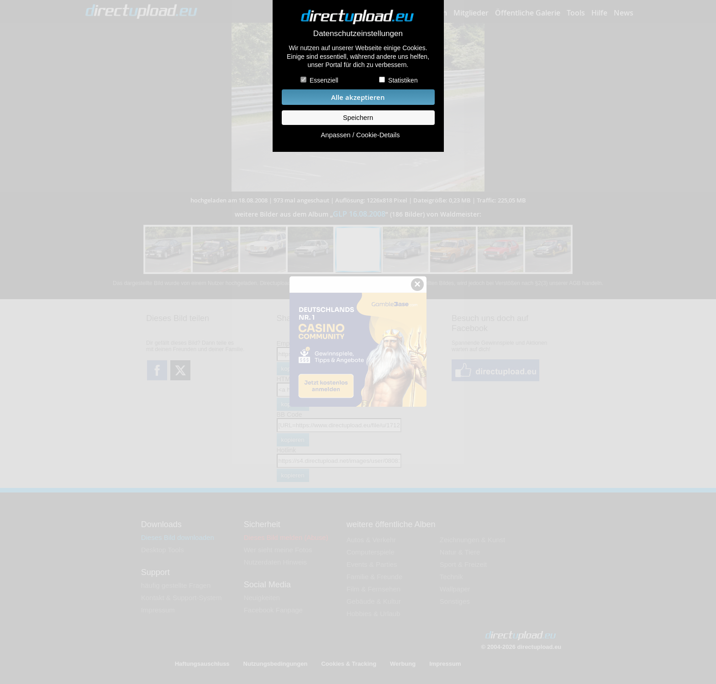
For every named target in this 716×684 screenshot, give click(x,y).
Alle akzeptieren (358, 97)
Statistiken (403, 80)
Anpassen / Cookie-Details (360, 135)
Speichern (358, 117)
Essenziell (324, 80)
